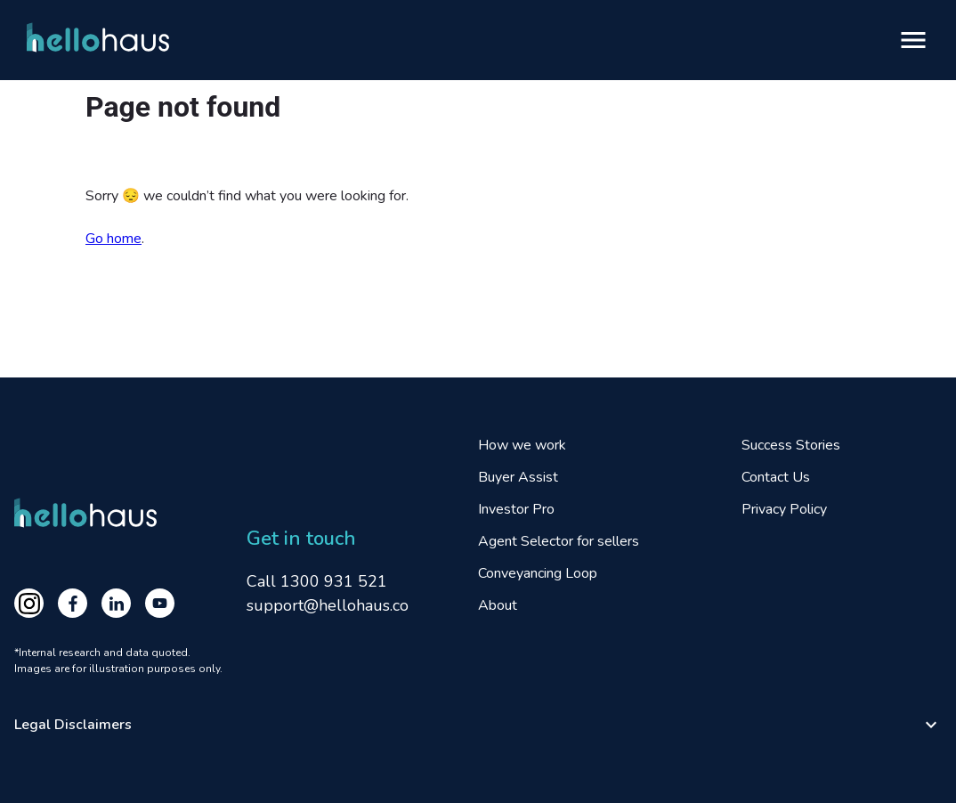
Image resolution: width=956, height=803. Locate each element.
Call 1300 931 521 (317, 581)
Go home (113, 238)
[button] (478, 724)
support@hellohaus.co (328, 605)
